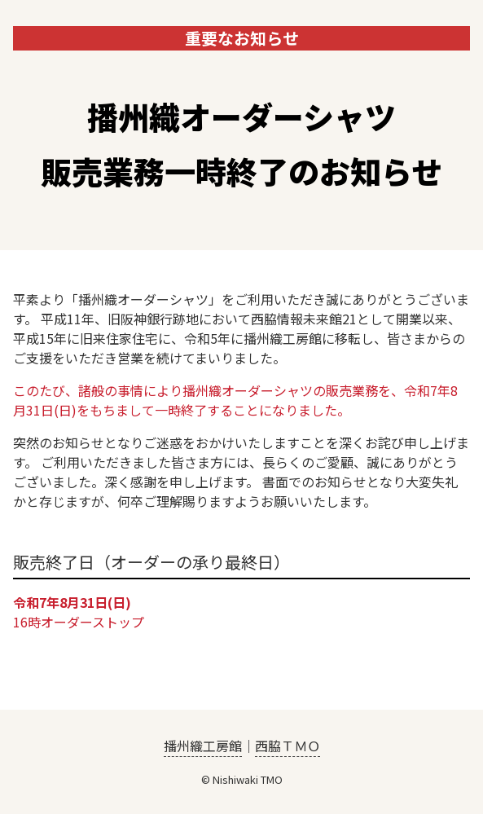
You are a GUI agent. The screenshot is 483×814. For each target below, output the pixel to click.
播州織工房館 (203, 745)
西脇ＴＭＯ (287, 745)
